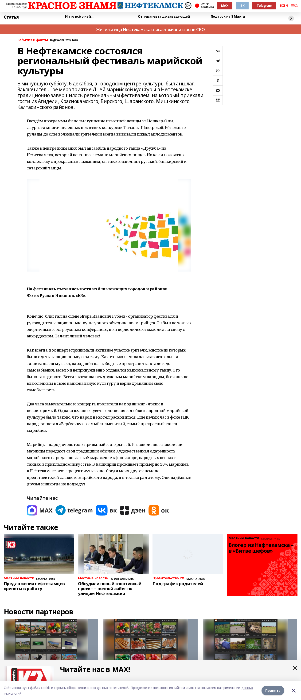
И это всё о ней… (79, 17)
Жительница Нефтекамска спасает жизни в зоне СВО (150, 29)
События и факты (32, 40)
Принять (273, 690)
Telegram (264, 5)
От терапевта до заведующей (164, 17)
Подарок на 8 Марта (228, 17)
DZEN (284, 5)
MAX (224, 5)
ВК (242, 5)
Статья (11, 17)
